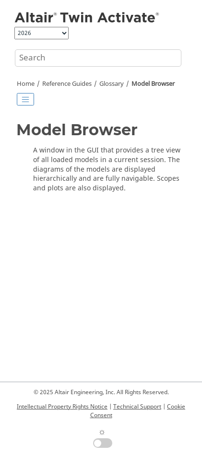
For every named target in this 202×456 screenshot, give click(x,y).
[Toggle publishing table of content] (25, 99)
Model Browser (153, 84)
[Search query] (98, 58)
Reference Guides (67, 84)
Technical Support (137, 406)
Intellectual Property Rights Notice (62, 406)
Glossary (111, 84)
